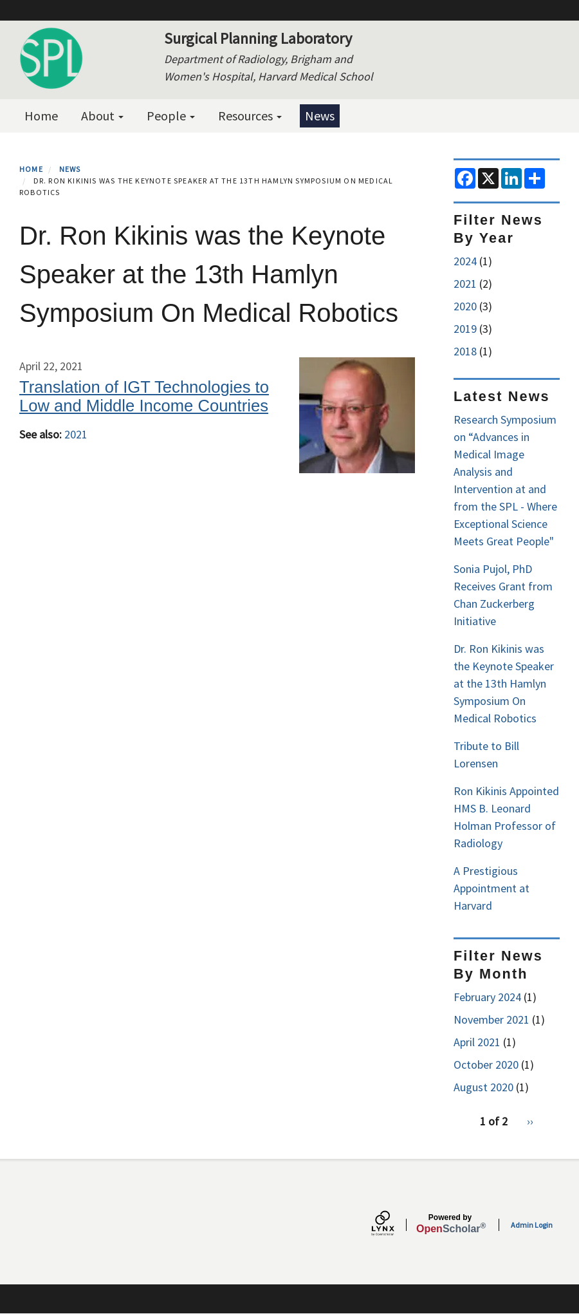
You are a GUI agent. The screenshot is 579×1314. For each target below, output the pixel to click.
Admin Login (532, 1225)
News (320, 116)
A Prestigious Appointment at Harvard (491, 888)
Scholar (450, 1224)
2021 (75, 434)
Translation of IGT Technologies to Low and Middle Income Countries (144, 396)
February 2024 (487, 997)
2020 (465, 306)
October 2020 (486, 1064)
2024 (465, 261)
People (171, 116)
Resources (250, 116)
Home (41, 116)
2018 (465, 351)
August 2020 (483, 1087)
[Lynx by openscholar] (393, 1224)
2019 (465, 328)
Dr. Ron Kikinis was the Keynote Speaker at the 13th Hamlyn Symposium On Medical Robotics (504, 683)
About (102, 116)
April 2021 (477, 1042)
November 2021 (491, 1019)
